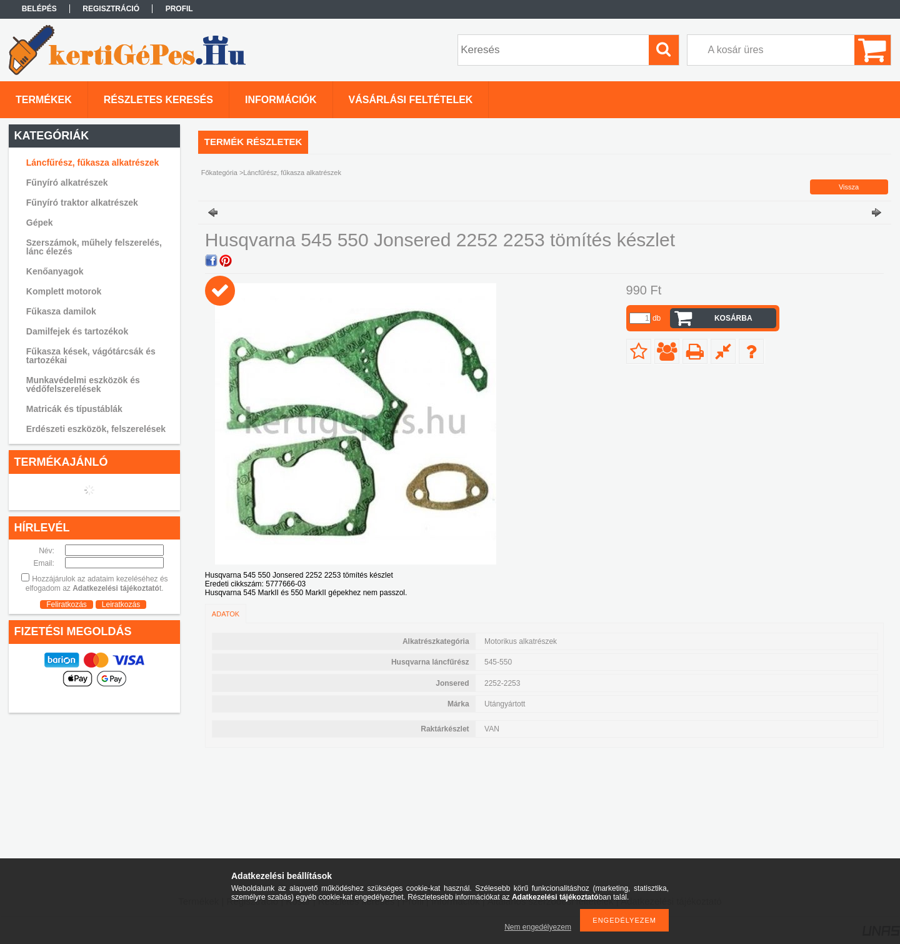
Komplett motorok (64, 291)
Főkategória (219, 172)
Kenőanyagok (55, 271)
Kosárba (733, 318)
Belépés (39, 8)
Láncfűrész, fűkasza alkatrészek (92, 163)
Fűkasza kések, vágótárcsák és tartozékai (91, 355)
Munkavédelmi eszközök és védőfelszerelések (83, 384)
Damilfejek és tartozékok (77, 331)
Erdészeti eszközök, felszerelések (96, 429)
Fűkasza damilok (61, 311)
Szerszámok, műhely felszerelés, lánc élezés (94, 247)
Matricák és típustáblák (74, 409)
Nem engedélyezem (537, 927)
